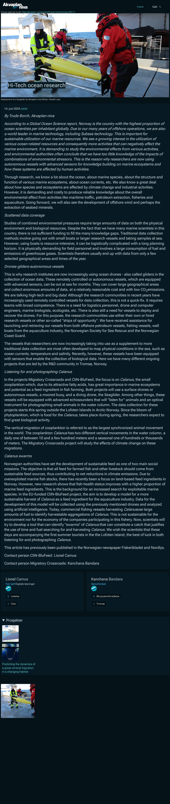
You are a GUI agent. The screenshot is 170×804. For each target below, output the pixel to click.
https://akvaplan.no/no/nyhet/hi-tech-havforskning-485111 (48, 12)
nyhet (24, 108)
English (140, 7)
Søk (156, 6)
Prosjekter (14, 620)
